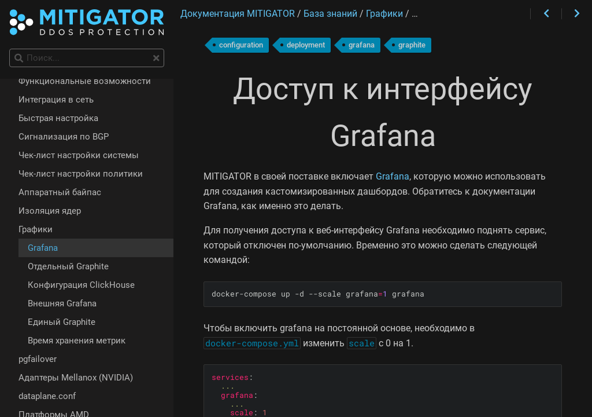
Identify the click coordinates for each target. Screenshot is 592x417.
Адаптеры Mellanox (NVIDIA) (75, 377)
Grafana (392, 176)
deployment (306, 45)
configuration (241, 45)
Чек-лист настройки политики (80, 174)
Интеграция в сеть (56, 99)
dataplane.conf (47, 396)
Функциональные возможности (84, 81)
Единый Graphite (61, 322)
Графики (35, 229)
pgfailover (37, 359)
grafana (362, 45)
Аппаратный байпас (59, 192)
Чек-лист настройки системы (78, 155)
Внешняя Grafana (62, 303)
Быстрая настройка (58, 118)
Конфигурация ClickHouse (81, 285)
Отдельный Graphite (68, 266)
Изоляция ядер (49, 211)
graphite (412, 45)
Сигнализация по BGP (63, 136)
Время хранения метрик (76, 340)
